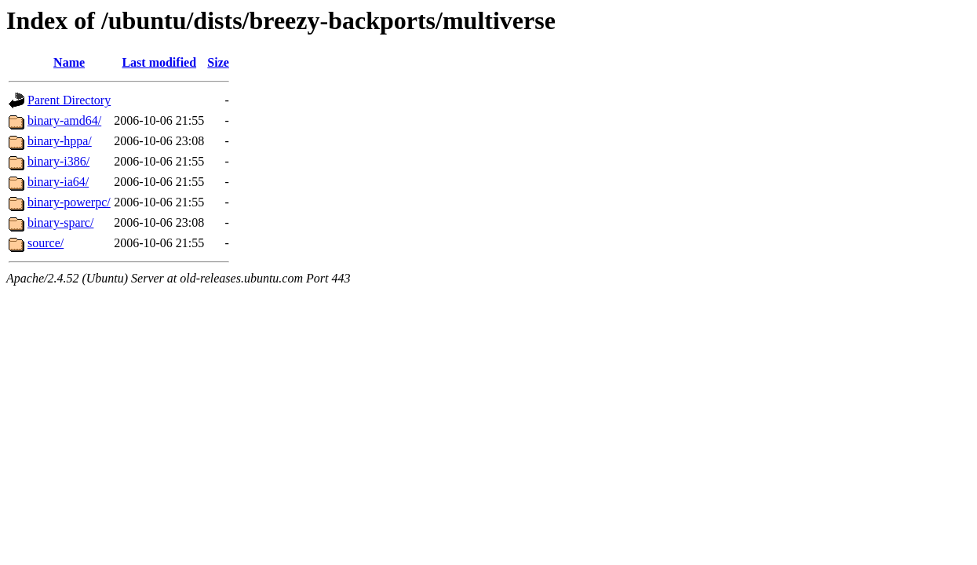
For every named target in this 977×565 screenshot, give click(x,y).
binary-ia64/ (58, 181)
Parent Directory (69, 100)
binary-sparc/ (60, 222)
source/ (45, 243)
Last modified (159, 62)
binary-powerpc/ (69, 202)
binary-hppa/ (59, 141)
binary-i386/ (58, 161)
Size (218, 62)
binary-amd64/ (64, 120)
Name (69, 62)
